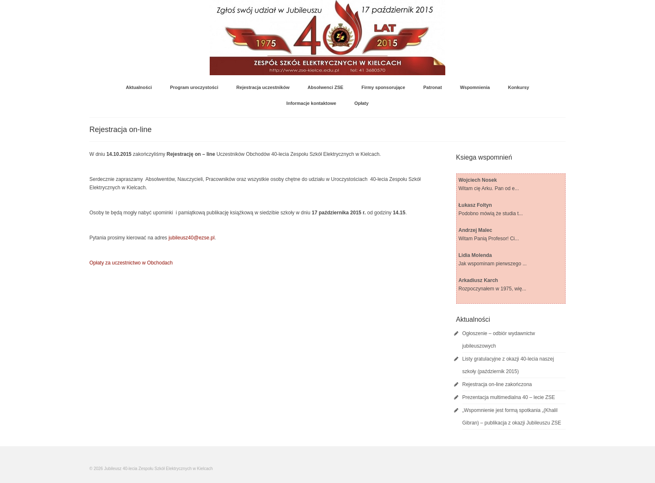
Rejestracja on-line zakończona (497, 384)
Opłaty (361, 103)
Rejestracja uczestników (262, 87)
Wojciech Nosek (478, 180)
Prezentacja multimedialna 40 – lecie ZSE (508, 397)
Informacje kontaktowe (311, 103)
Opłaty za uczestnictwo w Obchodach (131, 263)
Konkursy (518, 87)
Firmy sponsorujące (383, 87)
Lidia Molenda (475, 255)
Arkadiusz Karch (478, 280)
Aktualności (139, 87)
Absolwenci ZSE (325, 87)
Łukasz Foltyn (475, 205)
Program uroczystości (194, 87)
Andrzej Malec (476, 230)
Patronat (432, 87)
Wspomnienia (475, 87)
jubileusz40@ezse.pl (191, 238)
